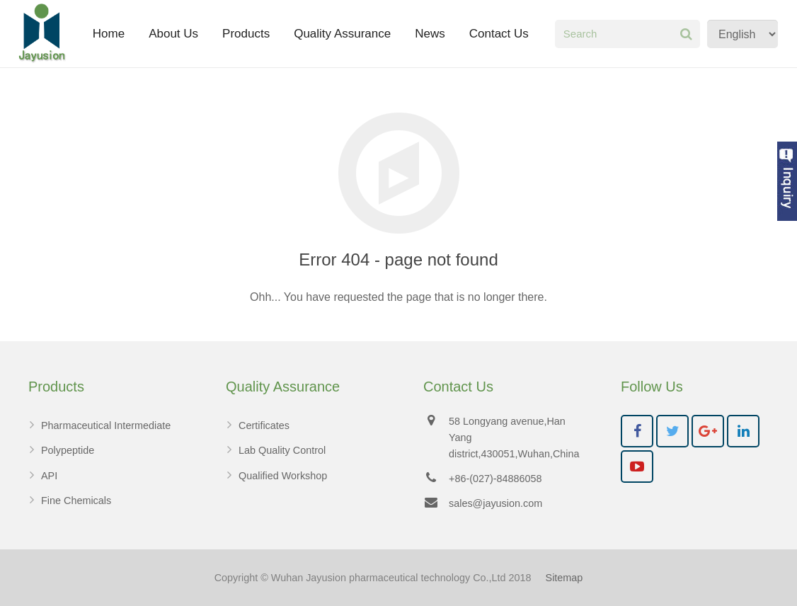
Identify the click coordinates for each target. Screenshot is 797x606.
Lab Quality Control (282, 450)
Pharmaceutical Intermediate (106, 425)
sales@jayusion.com (495, 503)
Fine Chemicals (76, 500)
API (49, 475)
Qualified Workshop (283, 475)
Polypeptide (67, 450)
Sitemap (564, 577)
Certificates (264, 425)
